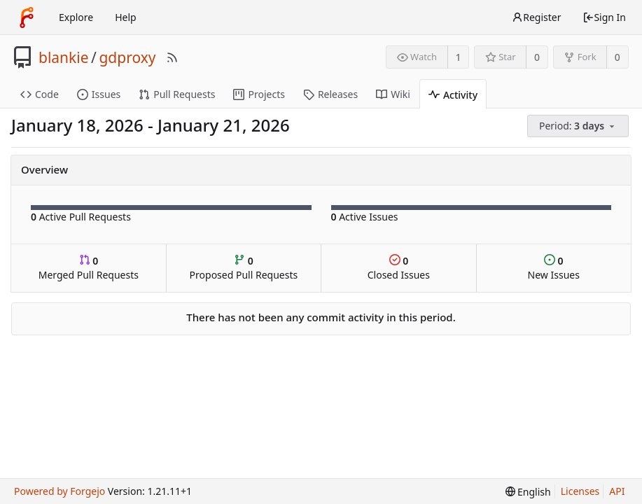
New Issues (554, 267)
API (616, 491)
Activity (452, 95)
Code (39, 94)
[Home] (26, 17)
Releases (330, 94)
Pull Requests (177, 94)
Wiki (393, 94)
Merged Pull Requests (89, 267)
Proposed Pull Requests (244, 267)
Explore (76, 17)
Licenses (580, 491)
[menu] (579, 126)
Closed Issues (399, 267)
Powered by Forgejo (59, 491)
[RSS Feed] (172, 57)
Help (126, 17)
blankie (64, 57)
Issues (98, 94)
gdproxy (127, 57)
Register (536, 17)
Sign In (604, 17)
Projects (258, 94)
